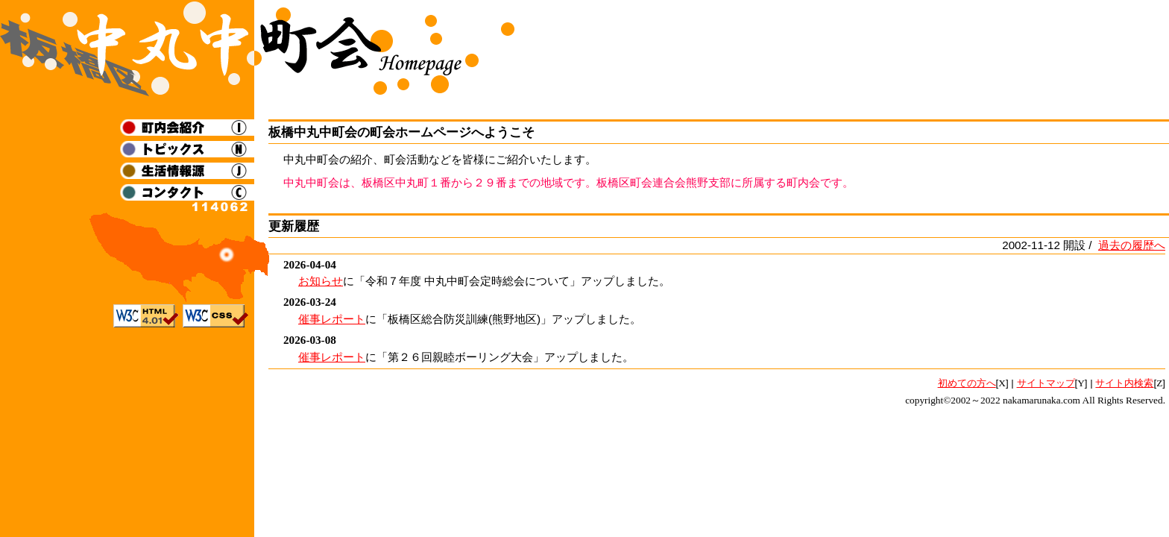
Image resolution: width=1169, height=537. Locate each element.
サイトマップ (1046, 383)
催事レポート (331, 319)
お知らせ (320, 280)
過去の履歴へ (1131, 245)
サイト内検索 (1124, 383)
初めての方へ (967, 383)
